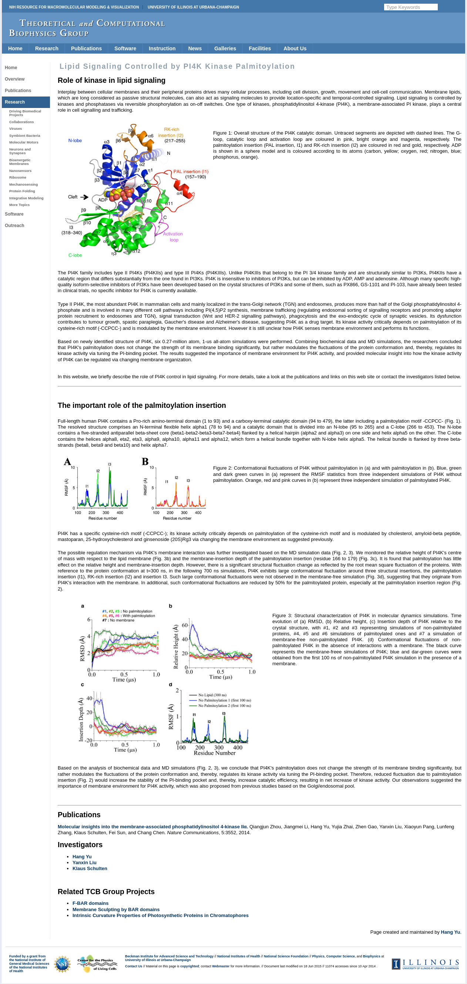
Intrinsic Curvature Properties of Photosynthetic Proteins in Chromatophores (161, 915)
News (195, 48)
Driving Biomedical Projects (25, 113)
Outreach (14, 225)
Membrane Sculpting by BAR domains (116, 909)
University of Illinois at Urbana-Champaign (193, 7)
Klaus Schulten (90, 868)
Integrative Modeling (26, 198)
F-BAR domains (91, 903)
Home (15, 48)
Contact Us (133, 966)
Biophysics (371, 956)
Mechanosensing (23, 184)
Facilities (260, 48)
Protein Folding (22, 191)
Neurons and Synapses (20, 151)
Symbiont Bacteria (24, 135)
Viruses (15, 128)
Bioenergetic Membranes (20, 162)
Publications (86, 48)
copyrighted (189, 966)
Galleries (225, 48)
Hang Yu (82, 856)
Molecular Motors (23, 142)
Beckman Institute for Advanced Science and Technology (169, 956)
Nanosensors (20, 171)
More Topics (19, 205)
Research (46, 48)
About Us (294, 48)
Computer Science (340, 956)
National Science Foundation (286, 956)
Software (125, 48)
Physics (318, 956)
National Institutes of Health (238, 956)
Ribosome (17, 177)
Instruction (162, 48)
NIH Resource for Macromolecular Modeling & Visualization (74, 7)
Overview (14, 79)
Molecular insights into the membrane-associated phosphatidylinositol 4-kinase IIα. (153, 826)
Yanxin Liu (85, 862)
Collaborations (21, 122)
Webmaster (220, 966)
